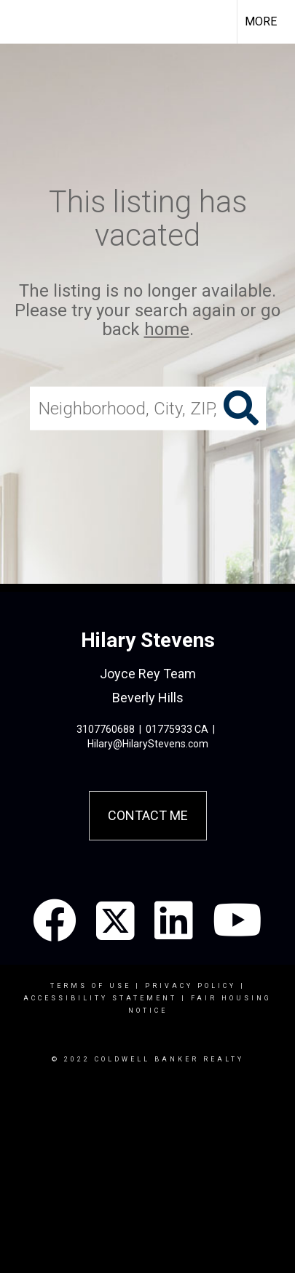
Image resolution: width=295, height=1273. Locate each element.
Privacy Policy (190, 985)
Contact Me (148, 815)
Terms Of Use (90, 985)
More (261, 21)
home (166, 329)
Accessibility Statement (100, 998)
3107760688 (105, 729)
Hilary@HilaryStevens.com (147, 744)
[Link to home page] (24, 22)
